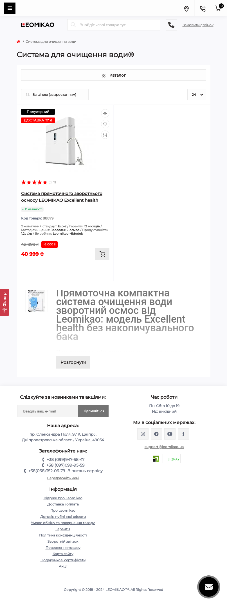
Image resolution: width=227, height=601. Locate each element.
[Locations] (186, 8)
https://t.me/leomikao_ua (156, 434)
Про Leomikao (62, 510)
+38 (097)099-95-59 (65, 465)
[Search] (73, 24)
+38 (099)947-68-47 (65, 459)
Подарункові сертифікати (63, 560)
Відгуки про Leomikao (63, 498)
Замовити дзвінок (198, 25)
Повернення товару (63, 547)
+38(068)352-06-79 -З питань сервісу (65, 470)
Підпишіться (93, 411)
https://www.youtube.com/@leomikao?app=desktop (169, 434)
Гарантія (62, 529)
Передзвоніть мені (63, 478)
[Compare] (105, 134)
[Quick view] (105, 113)
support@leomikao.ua (164, 447)
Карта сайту (63, 554)
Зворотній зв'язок (63, 541)
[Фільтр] (4, 302)
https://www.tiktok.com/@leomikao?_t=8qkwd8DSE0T (183, 434)
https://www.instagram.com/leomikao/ (143, 434)
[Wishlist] (105, 124)
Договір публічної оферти (63, 516)
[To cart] (102, 254)
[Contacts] (202, 8)
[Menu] (9, 8)
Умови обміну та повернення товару (63, 523)
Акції (63, 566)
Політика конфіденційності (63, 535)
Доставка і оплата (63, 504)
